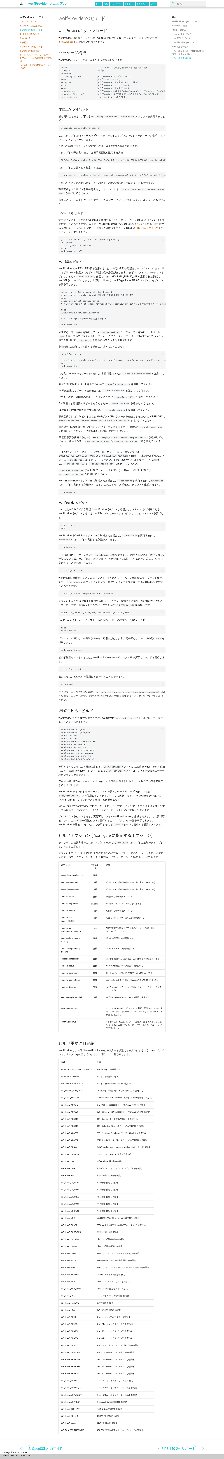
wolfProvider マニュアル (31, 17)
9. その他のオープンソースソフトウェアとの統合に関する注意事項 (36, 58)
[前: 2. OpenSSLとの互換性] (42, 1447)
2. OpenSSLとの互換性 (31, 25)
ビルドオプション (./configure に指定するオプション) (188, 52)
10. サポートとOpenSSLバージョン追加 (36, 66)
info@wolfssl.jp (67, 41)
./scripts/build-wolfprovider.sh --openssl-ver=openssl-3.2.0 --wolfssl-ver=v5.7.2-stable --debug (113, 175)
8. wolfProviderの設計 (30, 51)
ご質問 (153, 4)
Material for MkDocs (21, 1455)
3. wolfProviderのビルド (31, 30)
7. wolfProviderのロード (31, 46)
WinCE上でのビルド (181, 46)
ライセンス (129, 4)
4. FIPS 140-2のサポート (31, 34)
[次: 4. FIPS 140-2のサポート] (180, 1447)
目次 (174, 17)
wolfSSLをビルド (182, 38)
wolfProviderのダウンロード (185, 21)
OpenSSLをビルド (182, 34)
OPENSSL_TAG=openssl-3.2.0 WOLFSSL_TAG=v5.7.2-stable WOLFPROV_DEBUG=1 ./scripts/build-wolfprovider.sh (113, 160)
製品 (106, 4)
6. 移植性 (24, 42)
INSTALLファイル (146, 227)
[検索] (188, 4)
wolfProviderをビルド (184, 42)
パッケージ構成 (179, 25)
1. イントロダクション (31, 21)
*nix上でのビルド (180, 30)
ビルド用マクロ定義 (181, 58)
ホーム (98, 4)
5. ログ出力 (25, 38)
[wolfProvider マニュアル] (21, 4)
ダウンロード (116, 4)
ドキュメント (142, 4)
